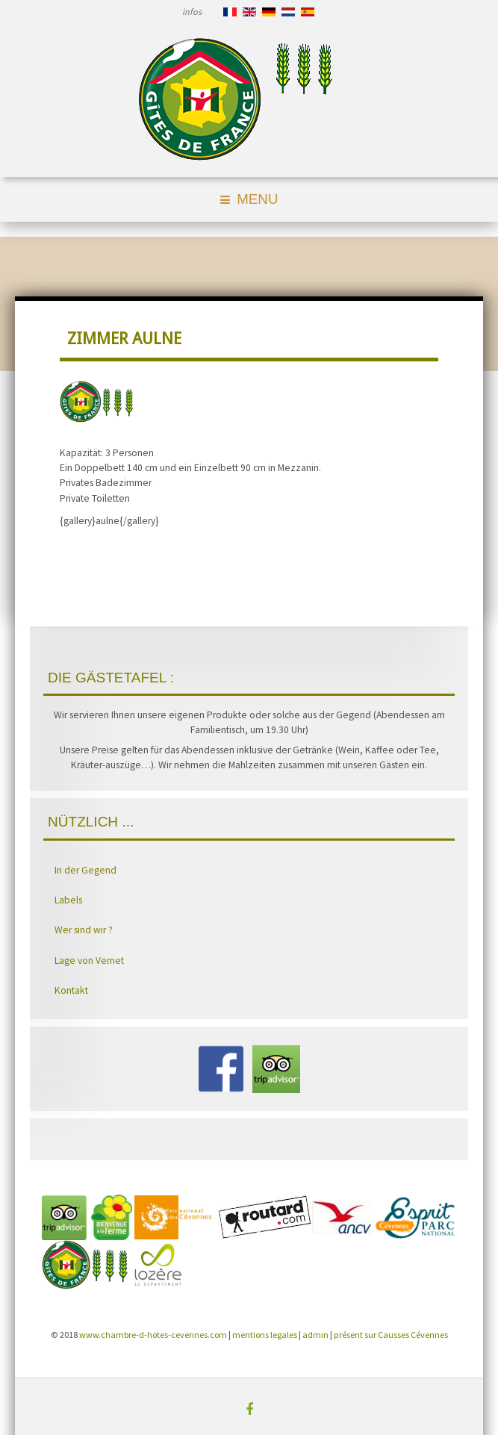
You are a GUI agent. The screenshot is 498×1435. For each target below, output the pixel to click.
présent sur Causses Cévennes (391, 1334)
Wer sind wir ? (84, 930)
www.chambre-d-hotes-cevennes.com (153, 1334)
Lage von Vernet (89, 960)
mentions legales (264, 1334)
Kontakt (71, 990)
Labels (68, 900)
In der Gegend (85, 870)
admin (315, 1334)
